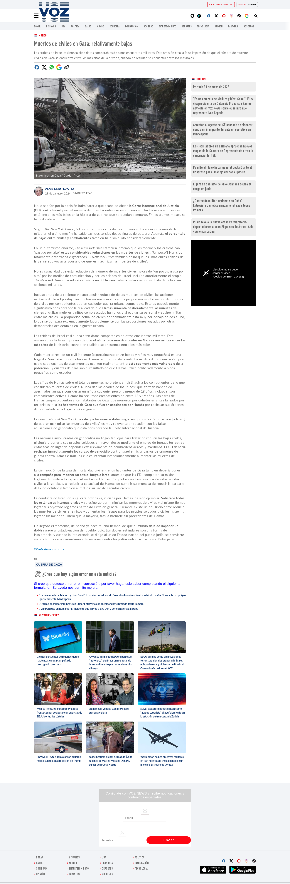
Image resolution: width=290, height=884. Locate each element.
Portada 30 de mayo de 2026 (211, 87)
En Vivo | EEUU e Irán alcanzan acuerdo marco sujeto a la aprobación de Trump (59, 758)
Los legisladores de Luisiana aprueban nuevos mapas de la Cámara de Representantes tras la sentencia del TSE (223, 151)
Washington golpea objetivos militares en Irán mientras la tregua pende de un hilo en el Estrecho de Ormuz (162, 760)
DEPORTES (187, 26)
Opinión (218, 26)
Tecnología (203, 26)
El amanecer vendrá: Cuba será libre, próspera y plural (109, 710)
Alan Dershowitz (59, 188)
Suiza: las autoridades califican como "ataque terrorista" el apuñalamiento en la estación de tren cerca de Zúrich (162, 712)
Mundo (100, 26)
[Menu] (36, 15)
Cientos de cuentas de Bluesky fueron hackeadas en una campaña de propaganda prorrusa (58, 660)
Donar (37, 26)
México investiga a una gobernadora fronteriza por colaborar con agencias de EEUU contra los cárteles (59, 712)
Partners (233, 26)
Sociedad (148, 26)
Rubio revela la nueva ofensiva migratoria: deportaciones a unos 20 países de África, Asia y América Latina (223, 227)
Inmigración (131, 26)
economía (114, 26)
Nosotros (249, 26)
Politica (75, 26)
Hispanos (51, 26)
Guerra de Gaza (49, 564)
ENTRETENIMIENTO (167, 26)
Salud (88, 26)
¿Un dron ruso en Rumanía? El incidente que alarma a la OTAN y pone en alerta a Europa (88, 608)
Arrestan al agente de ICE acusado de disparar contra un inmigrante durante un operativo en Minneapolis (223, 130)
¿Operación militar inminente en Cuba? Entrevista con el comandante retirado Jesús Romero (91, 603)
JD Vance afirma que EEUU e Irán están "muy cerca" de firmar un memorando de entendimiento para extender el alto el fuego (110, 662)
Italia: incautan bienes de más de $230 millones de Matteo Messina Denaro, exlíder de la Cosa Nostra (110, 760)
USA (63, 26)
